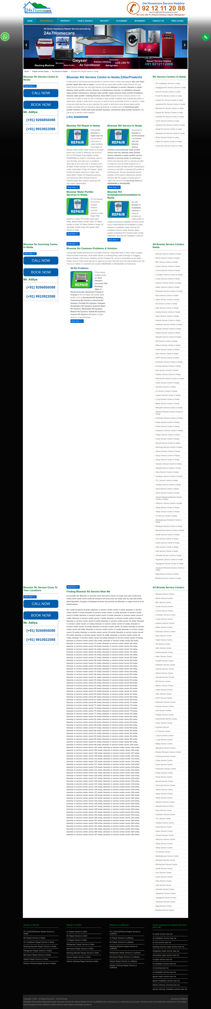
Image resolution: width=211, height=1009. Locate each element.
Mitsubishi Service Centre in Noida (169, 408)
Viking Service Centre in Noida (167, 508)
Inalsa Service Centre (164, 690)
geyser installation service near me (166, 981)
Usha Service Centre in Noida (167, 489)
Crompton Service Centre (165, 615)
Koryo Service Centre (164, 723)
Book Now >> (29, 86)
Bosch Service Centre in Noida (167, 258)
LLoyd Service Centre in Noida (167, 399)
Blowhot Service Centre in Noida (168, 578)
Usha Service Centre (164, 827)
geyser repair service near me (164, 976)
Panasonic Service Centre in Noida (169, 431)
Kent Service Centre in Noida (167, 370)
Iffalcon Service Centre (164, 686)
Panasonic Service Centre (166, 769)
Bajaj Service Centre (164, 906)
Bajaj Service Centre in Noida (167, 574)
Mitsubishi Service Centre (166, 748)
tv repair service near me (162, 959)
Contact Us (158, 21)
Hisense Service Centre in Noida (168, 329)
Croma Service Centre (164, 611)
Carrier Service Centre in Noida (168, 266)
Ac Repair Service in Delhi (77, 932)
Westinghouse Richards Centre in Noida (169, 521)
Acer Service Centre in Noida (167, 539)
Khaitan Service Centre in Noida (168, 374)
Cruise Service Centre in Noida (168, 279)
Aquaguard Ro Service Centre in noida (171, 88)
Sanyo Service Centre (164, 794)
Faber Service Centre (164, 640)
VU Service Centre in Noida (166, 516)
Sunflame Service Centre (165, 814)
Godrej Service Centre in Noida (168, 312)
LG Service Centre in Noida (166, 391)
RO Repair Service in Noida (34, 938)
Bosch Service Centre (164, 598)
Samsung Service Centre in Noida (169, 447)
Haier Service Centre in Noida (167, 316)
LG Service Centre (163, 731)
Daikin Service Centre (164, 627)
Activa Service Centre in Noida (167, 543)
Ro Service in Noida (60, 71)
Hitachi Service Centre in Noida (168, 333)
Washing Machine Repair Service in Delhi (83, 953)
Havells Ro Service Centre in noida (169, 113)
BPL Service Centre (163, 602)
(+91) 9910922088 (40, 129)
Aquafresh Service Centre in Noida (169, 560)
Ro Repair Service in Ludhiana (121, 942)
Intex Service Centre (164, 694)
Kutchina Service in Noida (166, 387)
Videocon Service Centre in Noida (169, 503)
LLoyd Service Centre (164, 740)
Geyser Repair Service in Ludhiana (123, 961)
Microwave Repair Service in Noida (37, 955)
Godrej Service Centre (164, 652)
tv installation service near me (164, 964)
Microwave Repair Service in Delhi (80, 949)
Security (104, 21)
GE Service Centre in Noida (166, 304)
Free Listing (177, 21)
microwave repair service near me (166, 955)
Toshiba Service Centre (165, 823)
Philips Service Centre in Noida (168, 435)
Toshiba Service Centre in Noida (168, 485)
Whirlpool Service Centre (165, 860)
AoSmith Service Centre (165, 889)
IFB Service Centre (163, 681)
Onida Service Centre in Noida (167, 422)
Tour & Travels (85, 21)
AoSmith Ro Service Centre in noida (170, 117)
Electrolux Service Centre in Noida (169, 291)
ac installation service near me (164, 938)
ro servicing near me (161, 968)
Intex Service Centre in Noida (167, 354)
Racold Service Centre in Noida (168, 443)
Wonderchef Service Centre (166, 864)
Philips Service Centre (164, 773)
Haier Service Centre (164, 656)
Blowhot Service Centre (165, 910)
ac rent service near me (162, 942)
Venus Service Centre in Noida (167, 493)
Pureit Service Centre (164, 777)
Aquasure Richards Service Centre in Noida (170, 569)
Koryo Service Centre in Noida (167, 383)
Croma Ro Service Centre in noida (169, 146)
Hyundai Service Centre (165, 677)
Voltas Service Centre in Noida (167, 512)
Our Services (46, 21)
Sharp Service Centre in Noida (167, 460)
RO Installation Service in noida (168, 83)
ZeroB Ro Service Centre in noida (169, 129)
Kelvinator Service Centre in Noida (169, 362)
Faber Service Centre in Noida (167, 300)
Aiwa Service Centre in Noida (167, 547)
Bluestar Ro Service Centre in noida (170, 108)
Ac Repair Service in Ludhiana (121, 938)
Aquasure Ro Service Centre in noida (170, 125)
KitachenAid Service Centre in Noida (170, 379)
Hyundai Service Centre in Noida (168, 337)
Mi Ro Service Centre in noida (167, 137)
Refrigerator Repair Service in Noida (37, 951)
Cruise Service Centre (164, 619)
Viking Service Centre (164, 844)
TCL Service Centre (163, 819)
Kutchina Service (162, 727)
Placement (121, 21)
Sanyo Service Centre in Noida (168, 456)
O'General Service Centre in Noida (169, 418)
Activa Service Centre (164, 877)
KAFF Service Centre (164, 698)
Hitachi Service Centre (164, 673)
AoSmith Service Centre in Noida (168, 555)
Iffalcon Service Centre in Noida (168, 345)
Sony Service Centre (164, 810)
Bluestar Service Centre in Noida (168, 254)
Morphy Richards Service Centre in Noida (169, 413)
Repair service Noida (40, 71)
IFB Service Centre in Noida (166, 341)
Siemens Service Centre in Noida (169, 464)
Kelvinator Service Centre (166, 702)
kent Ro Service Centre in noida (168, 92)
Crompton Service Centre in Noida (169, 275)
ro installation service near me (164, 972)
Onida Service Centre (164, 760)
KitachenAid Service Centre (166, 719)
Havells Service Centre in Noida (168, 320)
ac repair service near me (162, 934)
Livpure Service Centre (164, 736)
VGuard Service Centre (165, 835)
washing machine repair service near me (168, 947)
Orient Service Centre (164, 765)
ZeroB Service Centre (164, 869)
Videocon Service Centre (165, 839)
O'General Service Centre (166, 756)
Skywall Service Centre (165, 806)
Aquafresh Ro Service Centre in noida (170, 104)
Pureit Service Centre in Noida (167, 439)
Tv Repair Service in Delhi (77, 940)
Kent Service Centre (163, 711)
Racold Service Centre (164, 781)
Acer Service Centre (163, 873)
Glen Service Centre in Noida (167, 308)
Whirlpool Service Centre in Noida (169, 526)
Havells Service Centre (164, 661)
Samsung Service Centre (165, 785)
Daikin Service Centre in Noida (167, 287)
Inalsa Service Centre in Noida (167, 350)
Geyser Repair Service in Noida (35, 959)
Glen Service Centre (163, 648)
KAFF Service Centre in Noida (167, 358)
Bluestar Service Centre (165, 594)
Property (65, 21)
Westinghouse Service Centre (167, 856)
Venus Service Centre (164, 831)
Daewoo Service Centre (165, 623)
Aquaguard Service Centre (166, 898)
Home (30, 21)
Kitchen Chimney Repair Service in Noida (39, 963)
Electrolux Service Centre (165, 632)
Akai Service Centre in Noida (167, 551)
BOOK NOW (41, 105)
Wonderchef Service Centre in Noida (170, 530)
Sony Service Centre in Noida (167, 472)
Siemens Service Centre (165, 802)
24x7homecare (61, 999)
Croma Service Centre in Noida (168, 270)
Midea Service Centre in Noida (167, 404)
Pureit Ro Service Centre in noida (169, 96)
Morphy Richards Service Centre (168, 752)
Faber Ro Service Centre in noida (169, 142)
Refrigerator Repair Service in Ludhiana (125, 953)
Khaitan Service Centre (165, 715)
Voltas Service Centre (164, 848)
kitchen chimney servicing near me (166, 985)
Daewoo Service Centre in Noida (168, 283)
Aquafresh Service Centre (166, 893)
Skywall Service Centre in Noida (168, 468)
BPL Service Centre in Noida (167, 262)
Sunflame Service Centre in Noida (169, 476)
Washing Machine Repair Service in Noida (39, 946)
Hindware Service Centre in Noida (169, 324)
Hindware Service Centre (165, 665)
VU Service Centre (163, 852)
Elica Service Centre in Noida (167, 295)
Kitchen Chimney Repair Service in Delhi (82, 961)
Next (185, 44)
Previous (26, 44)
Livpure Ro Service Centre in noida (169, 100)
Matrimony (140, 21)
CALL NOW (41, 93)
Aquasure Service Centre (165, 902)
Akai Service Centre (163, 885)
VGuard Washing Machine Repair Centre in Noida (169, 498)
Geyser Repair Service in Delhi (79, 957)
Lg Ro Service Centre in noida (167, 121)
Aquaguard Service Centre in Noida (169, 564)
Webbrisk (184, 999)
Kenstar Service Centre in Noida (168, 366)
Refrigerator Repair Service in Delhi (80, 944)
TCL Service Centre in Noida (167, 480)
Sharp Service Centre (164, 798)
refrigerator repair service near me (166, 951)
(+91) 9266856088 (40, 120)
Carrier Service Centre (164, 607)
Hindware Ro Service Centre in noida (170, 133)
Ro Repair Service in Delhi (77, 936)
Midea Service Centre (164, 744)
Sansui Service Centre (164, 790)
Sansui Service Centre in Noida (168, 451)
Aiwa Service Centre (164, 881)
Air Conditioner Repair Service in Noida (38, 942)
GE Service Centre (163, 644)
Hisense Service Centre (165, 669)
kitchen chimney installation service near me (170, 989)
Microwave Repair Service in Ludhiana (125, 957)
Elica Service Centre (164, 636)
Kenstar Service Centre (165, 706)
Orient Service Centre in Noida (167, 426)
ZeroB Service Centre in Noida (167, 535)
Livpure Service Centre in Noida (168, 395)
